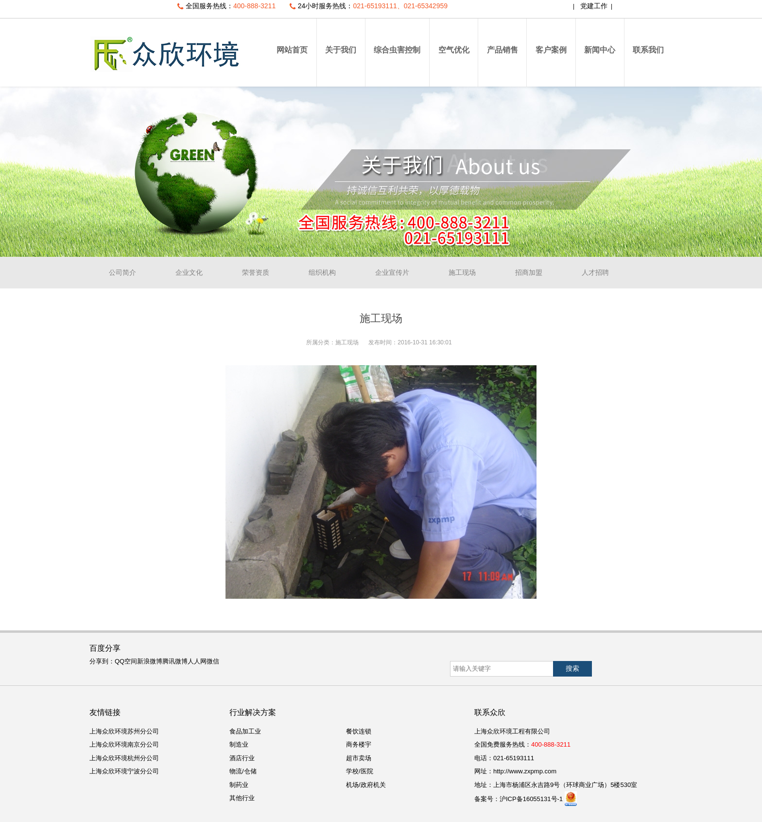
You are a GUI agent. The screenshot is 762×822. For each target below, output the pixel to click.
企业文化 (189, 272)
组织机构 (322, 272)
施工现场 (462, 272)
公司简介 (122, 272)
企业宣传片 (392, 272)
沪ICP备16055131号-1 (531, 799)
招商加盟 (528, 272)
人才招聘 (595, 272)
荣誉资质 (255, 272)
